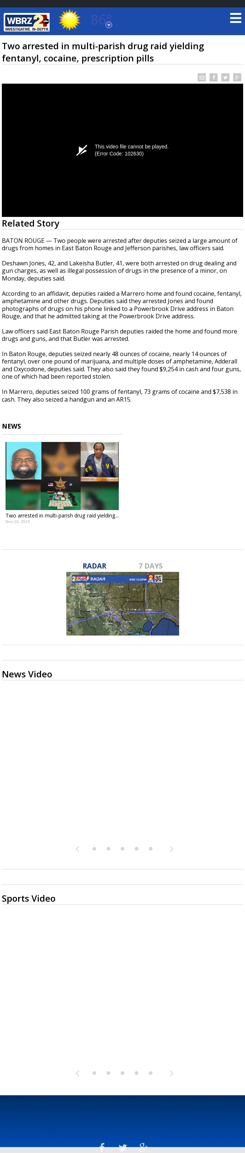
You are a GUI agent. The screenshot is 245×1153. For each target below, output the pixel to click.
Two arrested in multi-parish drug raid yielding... (62, 515)
